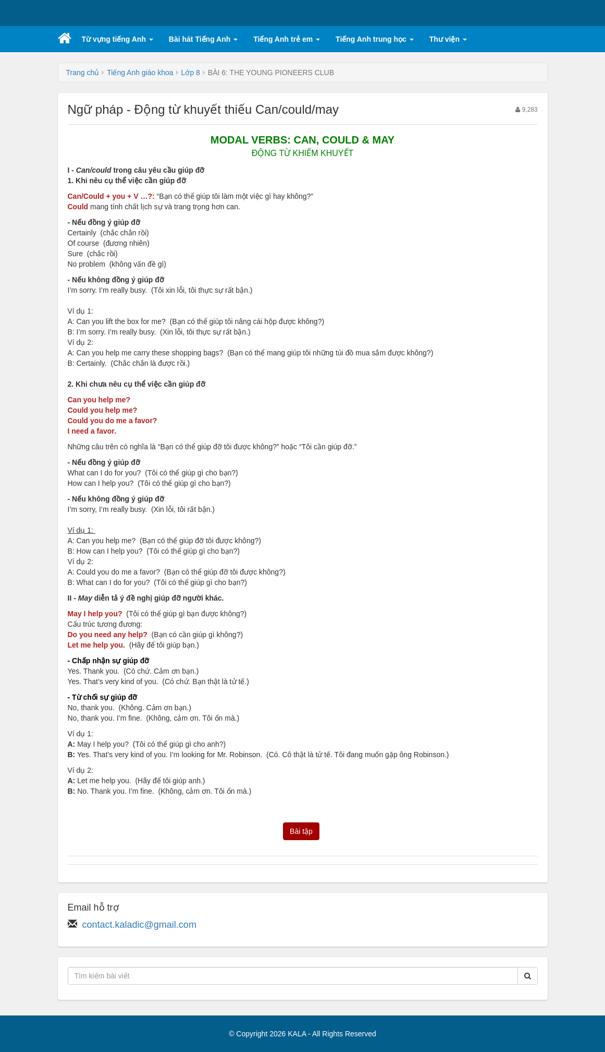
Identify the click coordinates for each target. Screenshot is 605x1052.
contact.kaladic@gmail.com (139, 924)
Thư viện (448, 39)
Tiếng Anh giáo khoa (140, 72)
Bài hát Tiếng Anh (203, 39)
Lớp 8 (190, 72)
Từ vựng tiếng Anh (117, 39)
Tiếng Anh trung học (375, 39)
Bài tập (301, 831)
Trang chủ (83, 72)
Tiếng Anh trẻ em (286, 39)
